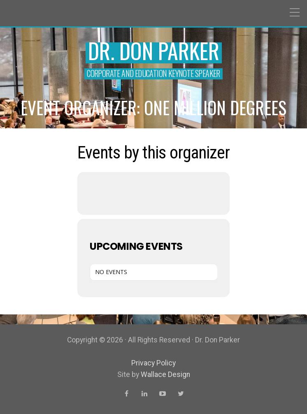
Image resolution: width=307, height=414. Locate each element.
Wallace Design (165, 374)
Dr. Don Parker (153, 50)
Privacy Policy (153, 363)
